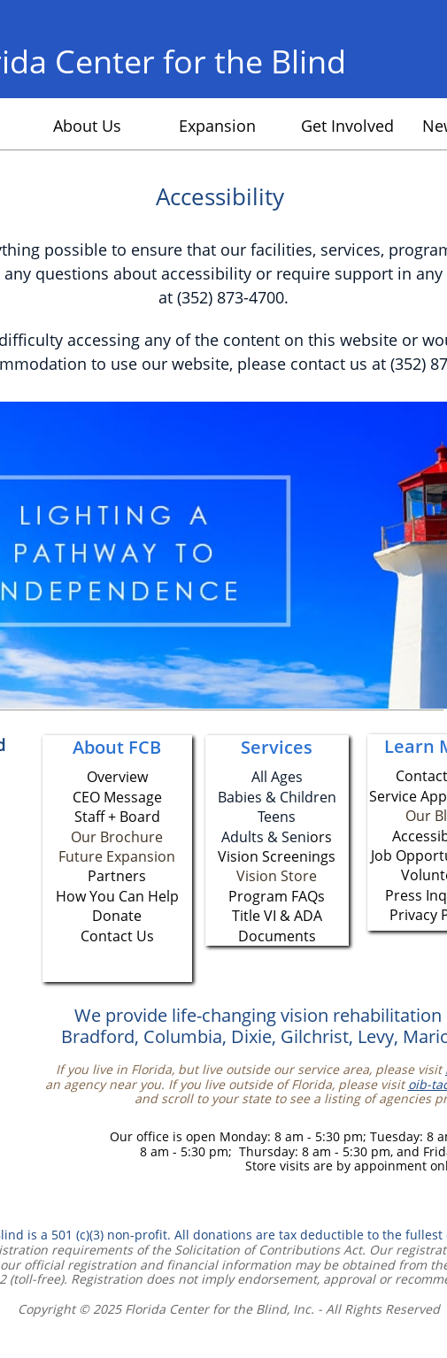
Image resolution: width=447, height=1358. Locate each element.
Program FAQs (276, 896)
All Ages (277, 776)
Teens (277, 816)
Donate (117, 915)
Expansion (140, 856)
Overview (117, 776)
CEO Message (117, 797)
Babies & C (253, 797)
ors (321, 837)
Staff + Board (117, 816)
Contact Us (117, 936)
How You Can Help (117, 896)
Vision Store (276, 876)
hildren (312, 797)
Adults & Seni (265, 837)
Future (82, 856)
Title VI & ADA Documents (277, 925)
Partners (117, 876)
